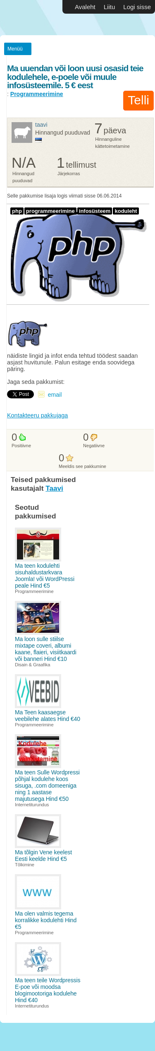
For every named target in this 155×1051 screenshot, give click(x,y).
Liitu (109, 6)
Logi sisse (137, 6)
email (55, 394)
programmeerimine (50, 211)
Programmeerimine (36, 94)
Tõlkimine (24, 864)
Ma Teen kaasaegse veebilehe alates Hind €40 (47, 715)
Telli (138, 100)
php (17, 211)
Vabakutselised (24, 17)
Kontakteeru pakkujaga (37, 415)
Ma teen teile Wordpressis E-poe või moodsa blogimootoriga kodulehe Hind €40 (47, 990)
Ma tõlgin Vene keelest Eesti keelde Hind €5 (43, 855)
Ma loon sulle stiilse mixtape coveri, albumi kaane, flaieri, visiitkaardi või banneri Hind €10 (45, 649)
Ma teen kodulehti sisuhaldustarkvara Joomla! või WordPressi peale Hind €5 (44, 575)
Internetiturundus (32, 804)
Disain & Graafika (32, 664)
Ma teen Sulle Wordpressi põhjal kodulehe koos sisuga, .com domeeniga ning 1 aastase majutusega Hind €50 (47, 785)
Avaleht (85, 6)
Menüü (15, 49)
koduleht (125, 211)
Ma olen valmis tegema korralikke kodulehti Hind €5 (45, 920)
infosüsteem (95, 211)
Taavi (41, 124)
